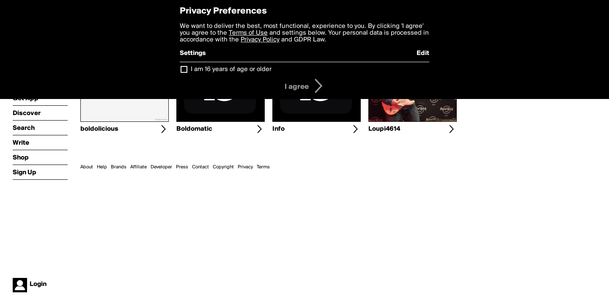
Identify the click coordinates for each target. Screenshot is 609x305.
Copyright (223, 167)
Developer (161, 167)
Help (102, 167)
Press (182, 167)
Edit (423, 53)
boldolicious (99, 129)
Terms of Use (248, 33)
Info (278, 129)
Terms (263, 167)
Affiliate (138, 167)
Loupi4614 (384, 129)
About (86, 167)
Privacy (245, 167)
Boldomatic (194, 129)
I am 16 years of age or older (231, 69)
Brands (118, 167)
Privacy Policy (260, 39)
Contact (200, 167)
